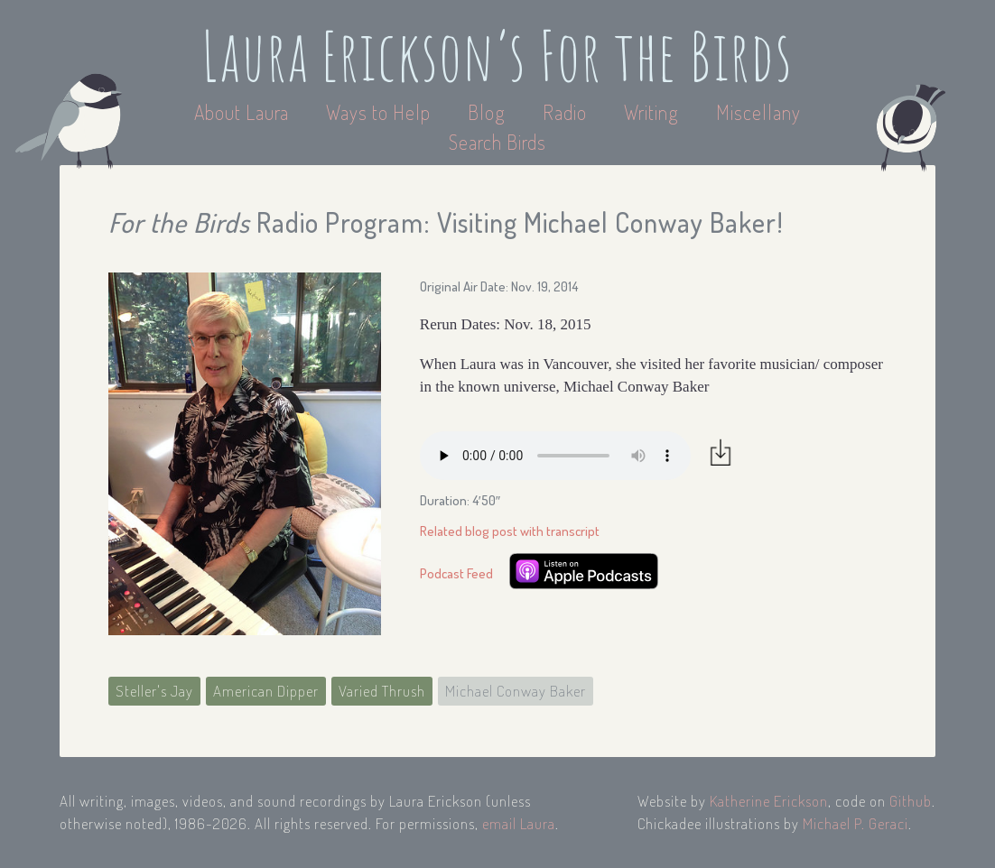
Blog (487, 112)
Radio (567, 112)
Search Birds (497, 141)
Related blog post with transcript (510, 531)
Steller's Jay (154, 690)
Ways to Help (380, 112)
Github (910, 800)
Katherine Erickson (769, 800)
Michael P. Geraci (855, 823)
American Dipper (266, 690)
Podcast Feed (456, 573)
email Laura (518, 823)
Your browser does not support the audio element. (555, 455)
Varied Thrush (382, 690)
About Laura (243, 112)
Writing (651, 112)
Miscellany (758, 112)
